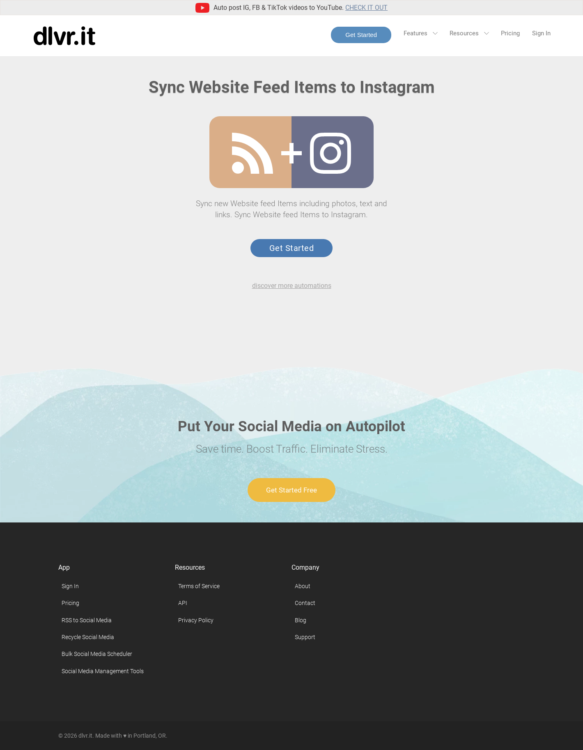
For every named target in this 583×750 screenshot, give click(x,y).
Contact (305, 603)
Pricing (510, 33)
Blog (300, 620)
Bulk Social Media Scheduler (97, 654)
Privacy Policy (195, 620)
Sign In (541, 33)
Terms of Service (199, 586)
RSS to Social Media (87, 620)
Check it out (366, 8)
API (182, 603)
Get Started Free (291, 490)
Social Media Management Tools (103, 671)
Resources (469, 33)
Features (420, 33)
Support (305, 637)
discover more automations (291, 286)
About (302, 586)
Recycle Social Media (88, 637)
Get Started (361, 34)
